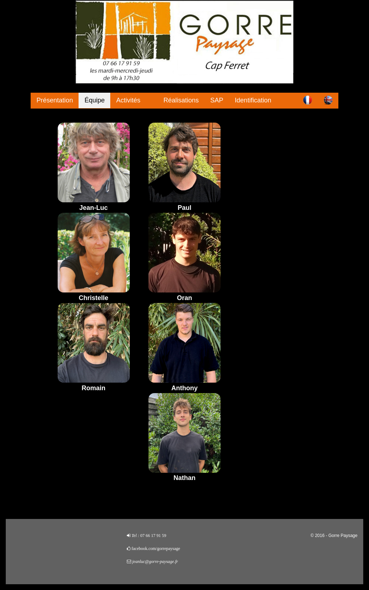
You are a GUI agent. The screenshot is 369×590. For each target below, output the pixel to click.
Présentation (54, 100)
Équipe (94, 100)
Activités (128, 100)
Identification (253, 100)
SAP (216, 100)
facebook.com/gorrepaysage (156, 548)
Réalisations (181, 100)
